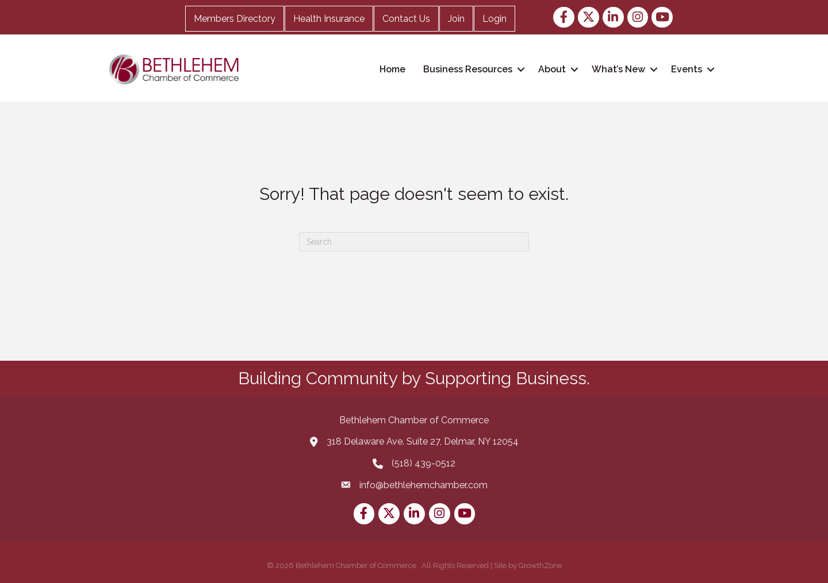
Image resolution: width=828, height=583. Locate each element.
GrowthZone (540, 565)
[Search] (414, 242)
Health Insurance (329, 18)
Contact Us (406, 18)
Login (494, 18)
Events (686, 69)
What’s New (618, 69)
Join (456, 18)
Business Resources (467, 69)
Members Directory (234, 18)
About (552, 69)
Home (392, 69)
